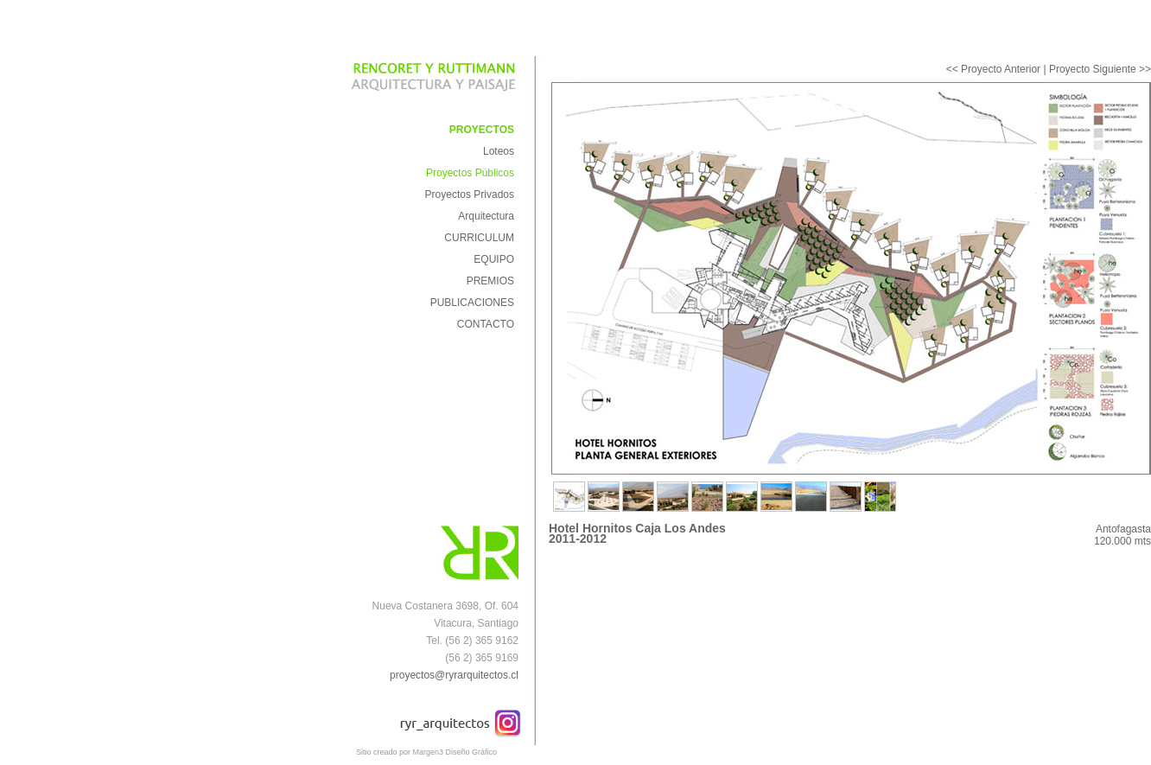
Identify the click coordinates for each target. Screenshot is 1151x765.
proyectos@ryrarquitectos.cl (454, 675)
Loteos (498, 151)
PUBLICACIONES (472, 302)
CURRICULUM (479, 238)
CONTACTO (485, 324)
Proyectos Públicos (470, 173)
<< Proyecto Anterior (993, 69)
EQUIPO (494, 259)
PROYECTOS (481, 130)
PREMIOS (490, 281)
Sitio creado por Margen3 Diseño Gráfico (426, 752)
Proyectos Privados (469, 194)
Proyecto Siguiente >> (1100, 69)
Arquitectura (486, 216)
